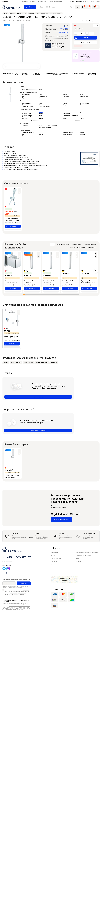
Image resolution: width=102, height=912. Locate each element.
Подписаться (23, 583)
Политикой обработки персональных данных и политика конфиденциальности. (16, 606)
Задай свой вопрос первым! (38, 430)
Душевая (6, 362)
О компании (25, 1)
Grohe (66, 27)
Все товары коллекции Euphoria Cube (58, 44)
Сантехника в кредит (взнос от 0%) (87, 552)
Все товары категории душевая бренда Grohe (58, 47)
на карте (66, 580)
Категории (75, 73)
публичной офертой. (18, 609)
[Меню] (30, 7)
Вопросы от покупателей (92, 73)
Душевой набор (63, 32)
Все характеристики (50, 40)
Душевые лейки (76, 244)
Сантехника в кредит (42, 1)
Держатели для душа (62, 244)
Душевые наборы (28, 362)
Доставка (32, 1)
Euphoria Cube (64, 28)
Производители (56, 558)
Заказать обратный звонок (61, 519)
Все (52, 244)
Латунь (41, 112)
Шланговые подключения (77, 247)
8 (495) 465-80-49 (76, 1)
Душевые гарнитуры (90, 244)
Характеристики (7, 73)
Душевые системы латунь (42, 362)
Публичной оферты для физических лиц (15, 594)
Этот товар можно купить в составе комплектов (57, 73)
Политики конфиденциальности (18, 593)
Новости (78, 558)
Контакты (59, 1)
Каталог (53, 555)
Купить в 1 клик (85, 42)
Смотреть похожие (25, 73)
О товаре (16, 73)
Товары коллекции (36, 73)
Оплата (53, 565)
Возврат (52, 1)
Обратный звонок (95, 1)
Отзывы (81, 73)
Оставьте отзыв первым (38, 397)
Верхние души (92, 247)
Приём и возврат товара (83, 555)
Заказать (81, 38)
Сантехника (54, 362)
